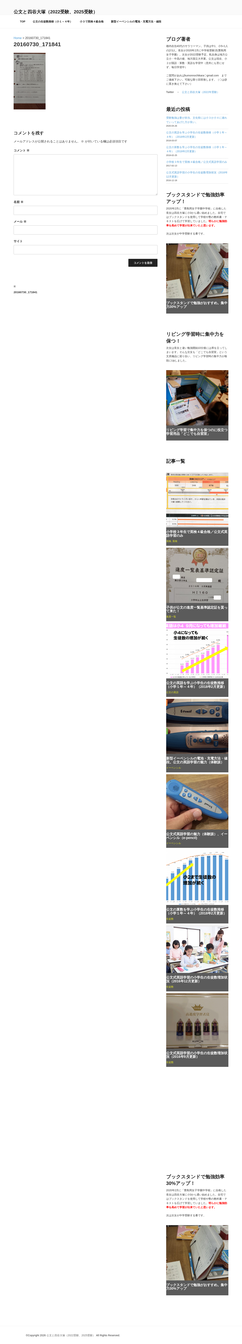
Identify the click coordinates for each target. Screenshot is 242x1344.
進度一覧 (171, 616)
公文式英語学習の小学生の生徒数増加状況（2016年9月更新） (196, 1055)
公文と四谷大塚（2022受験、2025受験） (56, 11)
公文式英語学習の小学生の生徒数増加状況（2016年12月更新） (196, 979)
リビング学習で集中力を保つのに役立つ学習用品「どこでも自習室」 (196, 432)
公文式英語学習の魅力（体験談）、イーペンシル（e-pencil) (196, 836)
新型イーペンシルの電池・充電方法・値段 (136, 21)
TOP (22, 21)
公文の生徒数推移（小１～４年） (52, 21)
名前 (18, 202)
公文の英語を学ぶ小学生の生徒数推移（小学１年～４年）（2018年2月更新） (196, 685)
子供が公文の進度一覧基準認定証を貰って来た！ (196, 609)
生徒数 (170, 918)
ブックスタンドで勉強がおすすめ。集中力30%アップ (196, 305)
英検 (168, 541)
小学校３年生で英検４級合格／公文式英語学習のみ (196, 161)
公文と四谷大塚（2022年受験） (201, 92)
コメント (21, 150)
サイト (18, 241)
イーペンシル (173, 767)
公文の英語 (172, 692)
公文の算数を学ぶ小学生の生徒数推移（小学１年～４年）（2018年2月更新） (196, 911)
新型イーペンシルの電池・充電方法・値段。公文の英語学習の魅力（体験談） (196, 760)
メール (20, 221)
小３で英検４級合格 (92, 21)
